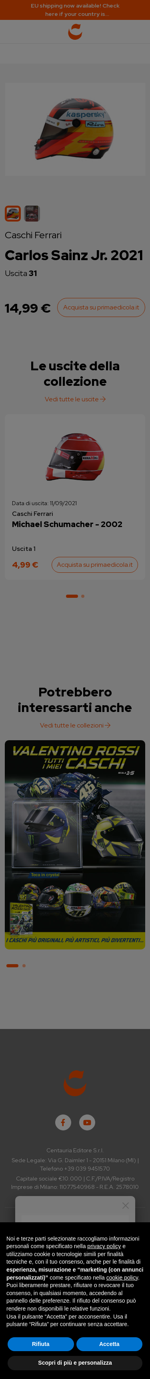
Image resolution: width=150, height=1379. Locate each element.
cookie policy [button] (122, 1277)
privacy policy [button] (104, 1246)
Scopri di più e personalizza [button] (75, 1363)
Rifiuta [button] (41, 1344)
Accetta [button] (109, 1344)
